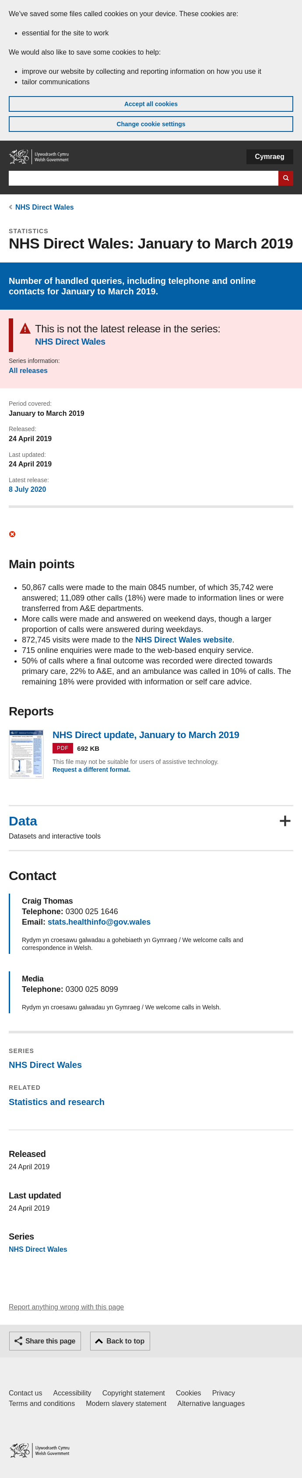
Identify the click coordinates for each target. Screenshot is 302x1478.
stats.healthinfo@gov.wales (99, 922)
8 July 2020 (27, 489)
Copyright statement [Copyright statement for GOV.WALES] (133, 1393)
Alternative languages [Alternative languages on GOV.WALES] (211, 1403)
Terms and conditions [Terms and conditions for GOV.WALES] (42, 1403)
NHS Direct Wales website (183, 639)
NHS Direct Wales (44, 207)
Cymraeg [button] (269, 156)
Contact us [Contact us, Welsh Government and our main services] (25, 1393)
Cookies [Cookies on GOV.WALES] (188, 1393)
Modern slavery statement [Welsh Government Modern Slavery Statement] (126, 1403)
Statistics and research (57, 1102)
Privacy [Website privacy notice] (223, 1393)
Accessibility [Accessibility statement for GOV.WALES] (72, 1393)
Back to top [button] (125, 1341)
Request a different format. (91, 769)
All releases (28, 370)
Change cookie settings (150, 124)
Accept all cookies (151, 103)
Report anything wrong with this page (66, 1307)
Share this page (50, 1341)
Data (23, 821)
